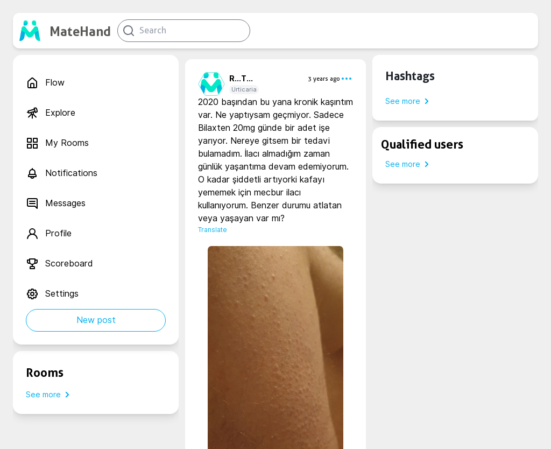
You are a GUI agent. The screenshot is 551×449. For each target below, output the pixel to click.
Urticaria (244, 89)
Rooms (44, 373)
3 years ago (324, 78)
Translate (212, 230)
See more (50, 394)
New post (96, 320)
